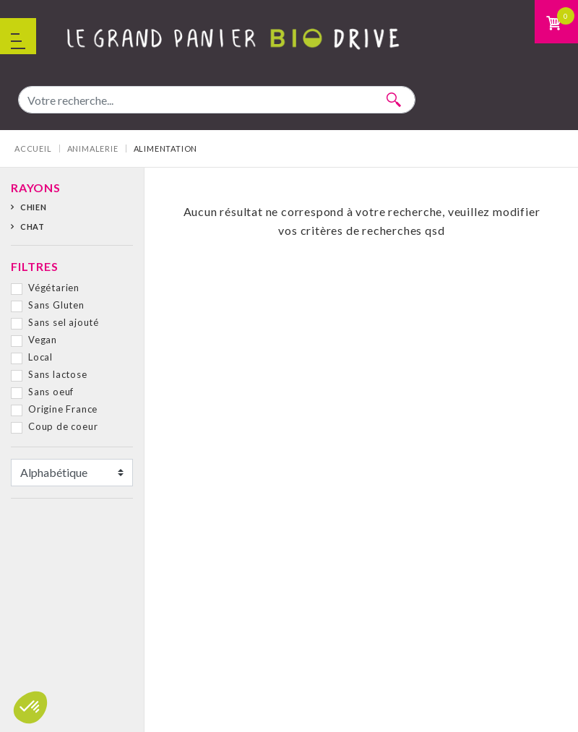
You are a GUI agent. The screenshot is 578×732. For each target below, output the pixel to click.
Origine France (63, 409)
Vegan (42, 339)
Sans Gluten (56, 305)
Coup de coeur (63, 426)
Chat (32, 226)
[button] (30, 707)
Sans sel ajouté (63, 322)
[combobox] (216, 99)
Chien (33, 207)
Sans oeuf (51, 391)
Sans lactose (57, 374)
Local (40, 357)
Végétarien (53, 287)
